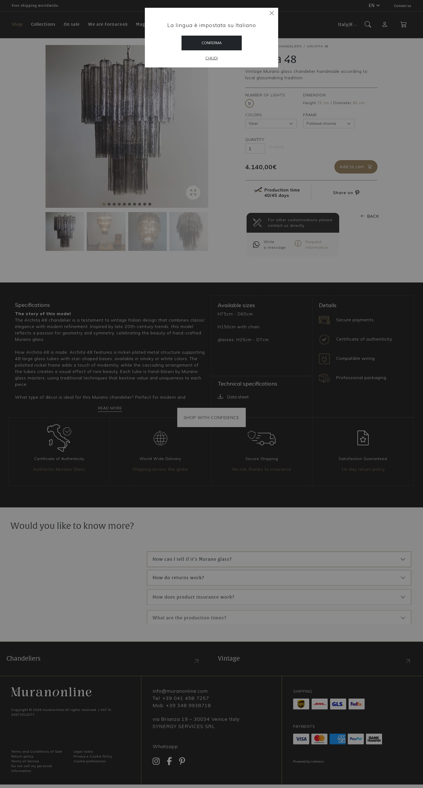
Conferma (212, 42)
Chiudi (211, 58)
